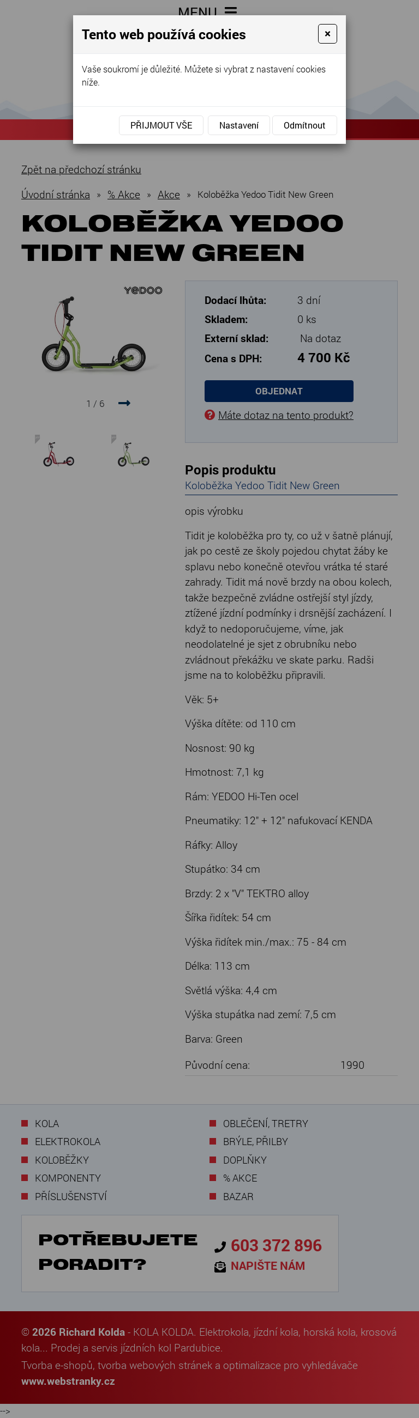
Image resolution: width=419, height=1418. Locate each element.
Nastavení (239, 125)
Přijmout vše (161, 125)
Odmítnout (305, 125)
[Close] (327, 34)
